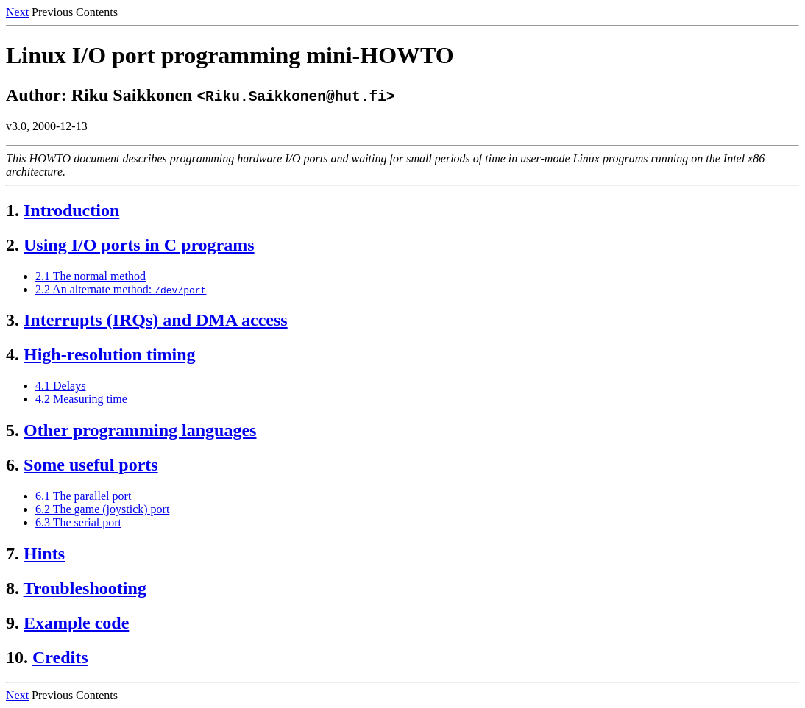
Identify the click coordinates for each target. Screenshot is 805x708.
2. (12, 244)
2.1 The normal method (90, 276)
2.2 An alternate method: (120, 289)
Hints (44, 553)
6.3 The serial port (78, 522)
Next (17, 12)
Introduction (71, 210)
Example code (76, 622)
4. (12, 354)
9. (12, 622)
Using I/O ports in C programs (139, 244)
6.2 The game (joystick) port (102, 509)
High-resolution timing (110, 354)
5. (12, 430)
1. (12, 210)
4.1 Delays (60, 385)
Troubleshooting (85, 588)
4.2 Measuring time (81, 399)
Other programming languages (140, 430)
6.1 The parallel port (83, 496)
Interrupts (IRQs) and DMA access (156, 319)
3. (12, 319)
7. (12, 553)
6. (12, 464)
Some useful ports (91, 464)
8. (12, 588)
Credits (60, 657)
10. (17, 657)
